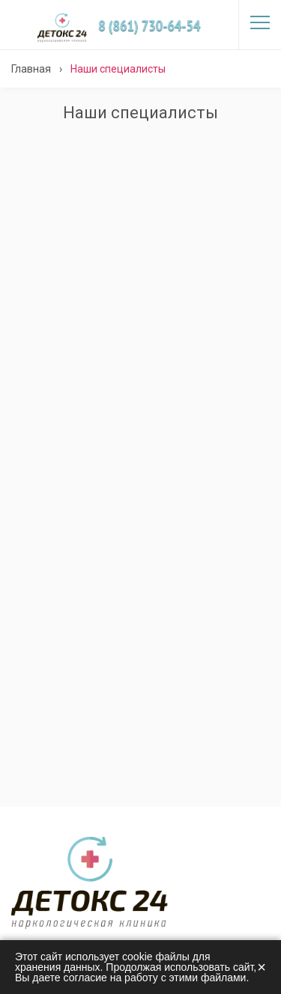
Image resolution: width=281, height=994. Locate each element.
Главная (31, 69)
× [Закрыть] (261, 967)
